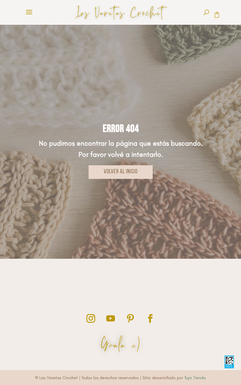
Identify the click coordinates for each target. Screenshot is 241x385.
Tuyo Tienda (195, 377)
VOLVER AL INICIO (121, 172)
